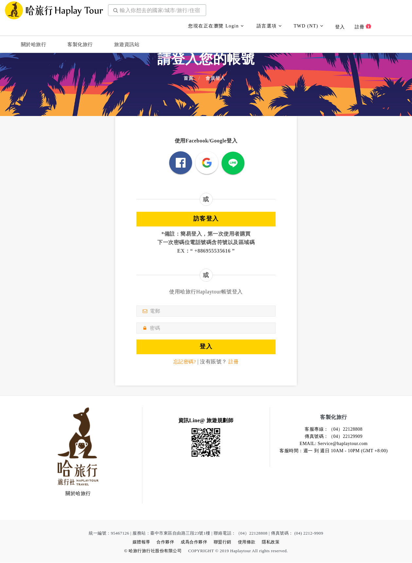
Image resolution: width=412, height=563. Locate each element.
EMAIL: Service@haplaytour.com (334, 443)
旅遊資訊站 (127, 44)
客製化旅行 (80, 44)
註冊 (363, 26)
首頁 (188, 78)
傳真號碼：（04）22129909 (334, 436)
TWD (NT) (308, 26)
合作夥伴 (165, 542)
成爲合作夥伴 (194, 542)
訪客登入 (206, 218)
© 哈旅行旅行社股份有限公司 (153, 551)
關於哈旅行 (33, 44)
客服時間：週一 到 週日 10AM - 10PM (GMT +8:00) (333, 451)
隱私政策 (270, 542)
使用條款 (247, 542)
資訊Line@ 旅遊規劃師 (206, 420)
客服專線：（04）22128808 (334, 429)
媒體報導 (141, 542)
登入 (340, 27)
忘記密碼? (184, 362)
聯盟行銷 (222, 542)
